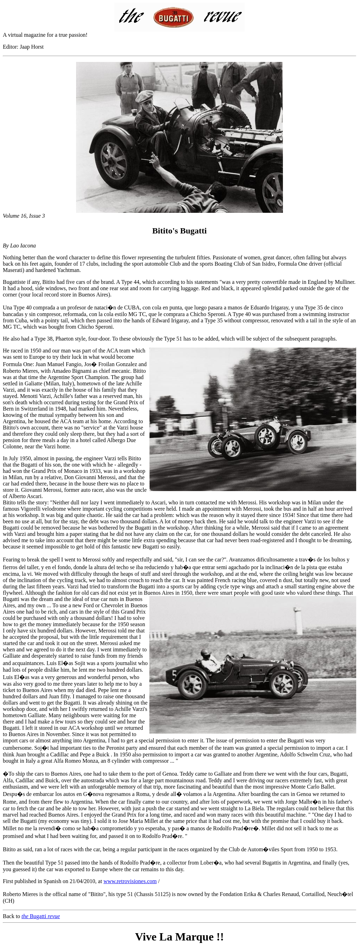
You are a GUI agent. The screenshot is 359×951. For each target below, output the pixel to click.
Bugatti (40, 916)
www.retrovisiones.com (130, 881)
